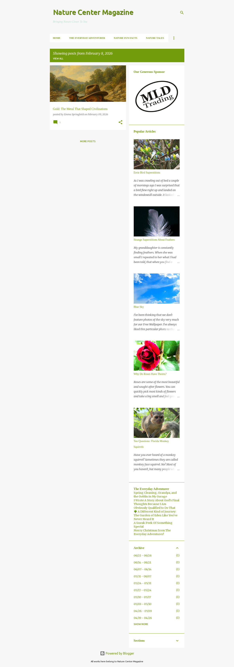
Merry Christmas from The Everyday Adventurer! (152, 532)
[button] (120, 122)
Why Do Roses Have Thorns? (150, 374)
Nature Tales (155, 38)
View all (58, 58)
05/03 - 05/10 (142, 604)
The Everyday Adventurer (87, 38)
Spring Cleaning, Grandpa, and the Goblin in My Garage (155, 494)
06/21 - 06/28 (143, 555)
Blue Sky (139, 306)
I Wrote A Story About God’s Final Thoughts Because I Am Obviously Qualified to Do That (156, 504)
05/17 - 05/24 (142, 590)
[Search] (182, 12)
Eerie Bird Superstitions (147, 172)
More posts (88, 141)
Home (57, 38)
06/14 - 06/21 (142, 562)
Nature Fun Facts (125, 38)
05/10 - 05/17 (142, 597)
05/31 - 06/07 (142, 576)
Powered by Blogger (117, 653)
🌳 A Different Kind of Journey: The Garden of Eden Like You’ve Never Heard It (155, 515)
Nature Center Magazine (93, 12)
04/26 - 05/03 (143, 611)
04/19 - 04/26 (143, 618)
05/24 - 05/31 (142, 583)
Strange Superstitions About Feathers (154, 239)
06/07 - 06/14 (143, 569)
